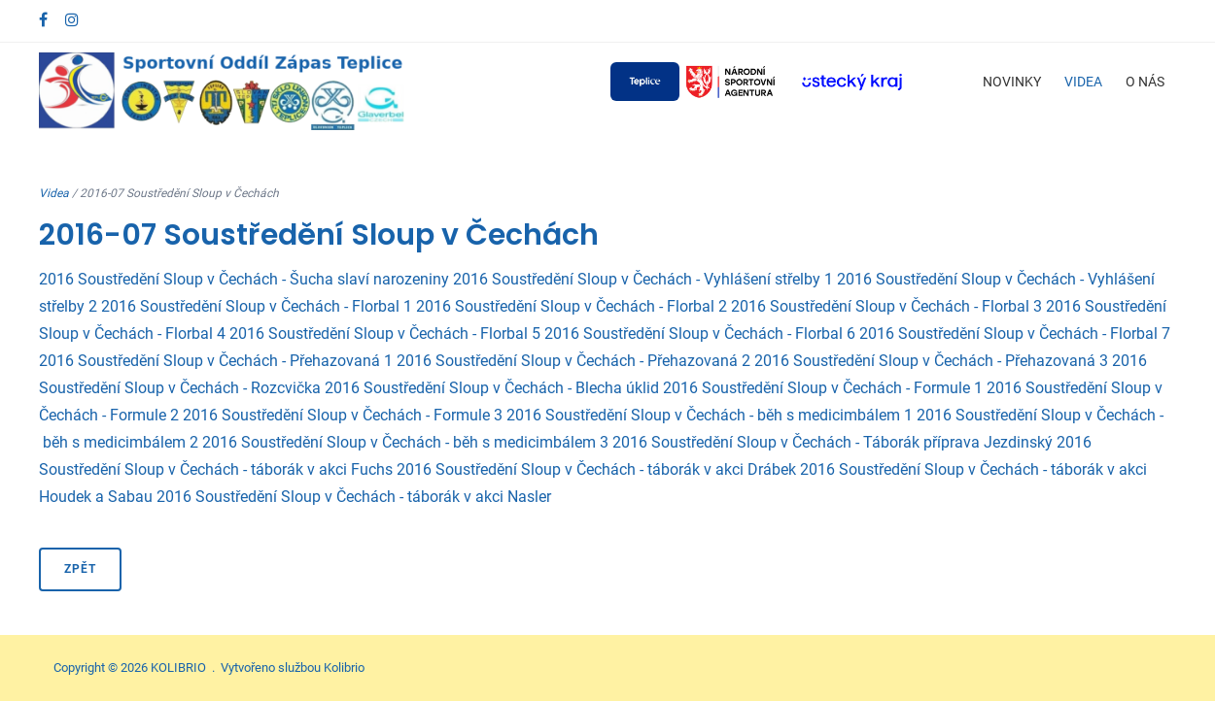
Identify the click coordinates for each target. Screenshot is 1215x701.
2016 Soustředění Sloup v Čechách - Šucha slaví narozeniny (244, 279)
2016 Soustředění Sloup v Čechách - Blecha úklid (492, 388)
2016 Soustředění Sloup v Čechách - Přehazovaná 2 (573, 360)
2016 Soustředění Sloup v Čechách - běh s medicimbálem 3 (405, 442)
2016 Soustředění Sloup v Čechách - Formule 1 (823, 388)
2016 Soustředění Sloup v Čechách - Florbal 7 (1014, 333)
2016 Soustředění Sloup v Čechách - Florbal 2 (571, 306)
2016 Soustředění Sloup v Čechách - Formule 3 (343, 415)
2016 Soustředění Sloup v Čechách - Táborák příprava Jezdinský (832, 442)
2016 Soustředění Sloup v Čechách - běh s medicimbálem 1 (709, 415)
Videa (1083, 81)
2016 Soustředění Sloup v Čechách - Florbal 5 (384, 333)
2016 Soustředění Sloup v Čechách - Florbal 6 (699, 333)
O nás (1145, 81)
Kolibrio (344, 667)
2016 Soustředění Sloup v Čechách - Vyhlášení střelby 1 (643, 279)
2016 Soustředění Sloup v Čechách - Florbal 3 (886, 306)
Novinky (1012, 81)
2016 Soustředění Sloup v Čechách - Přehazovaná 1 (216, 360)
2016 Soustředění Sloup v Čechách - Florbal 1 (256, 306)
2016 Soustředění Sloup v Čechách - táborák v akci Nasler (353, 496)
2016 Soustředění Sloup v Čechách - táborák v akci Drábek (596, 469)
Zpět (80, 569)
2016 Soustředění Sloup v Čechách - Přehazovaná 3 (931, 360)
